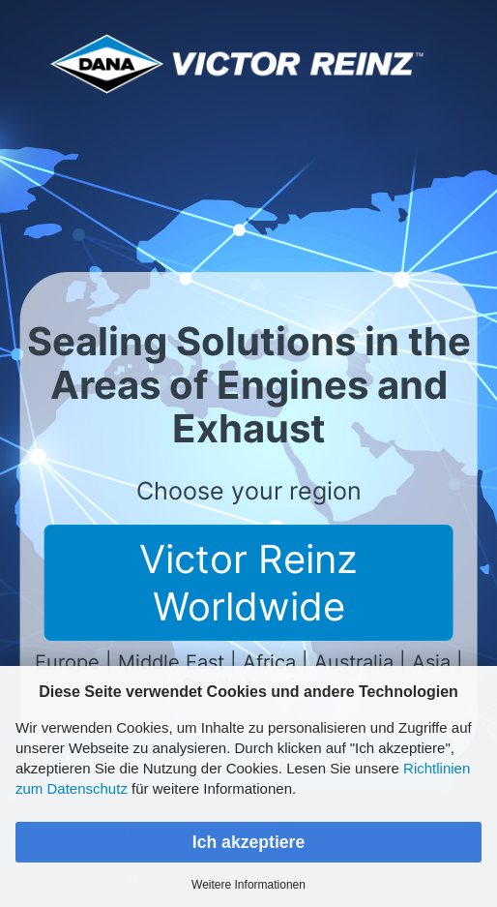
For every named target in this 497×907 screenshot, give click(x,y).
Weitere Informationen (248, 885)
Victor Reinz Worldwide (248, 582)
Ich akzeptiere (248, 842)
